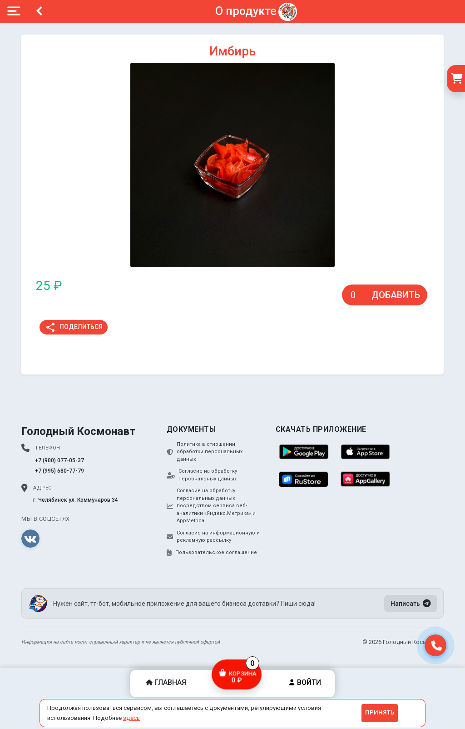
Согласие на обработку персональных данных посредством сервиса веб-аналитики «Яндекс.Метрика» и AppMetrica (211, 506)
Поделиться (74, 327)
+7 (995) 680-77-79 (59, 471)
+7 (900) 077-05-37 (59, 460)
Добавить (395, 295)
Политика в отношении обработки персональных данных (204, 451)
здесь (131, 717)
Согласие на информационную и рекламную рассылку (213, 537)
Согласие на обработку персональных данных (202, 475)
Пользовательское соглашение (212, 552)
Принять (380, 712)
